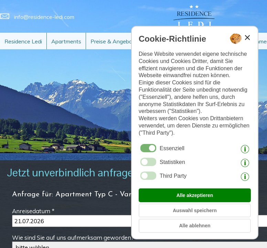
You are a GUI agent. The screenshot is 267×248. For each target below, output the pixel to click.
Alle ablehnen (194, 225)
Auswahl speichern (195, 210)
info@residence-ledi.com (37, 16)
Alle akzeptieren (195, 195)
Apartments (66, 41)
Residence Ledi (23, 41)
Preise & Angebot (112, 41)
